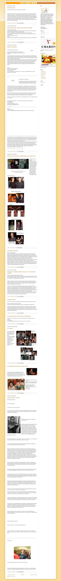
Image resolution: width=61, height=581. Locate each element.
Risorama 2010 (11, 7)
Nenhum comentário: (13, 42)
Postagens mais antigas (33, 574)
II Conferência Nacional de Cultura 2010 (17, 366)
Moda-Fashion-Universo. (13, 397)
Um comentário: (12, 247)
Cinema (42, 76)
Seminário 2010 (11, 299)
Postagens (43, 32)
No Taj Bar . (10, 328)
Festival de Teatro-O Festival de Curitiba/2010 (19, 316)
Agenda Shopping (12, 47)
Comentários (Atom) (12, 576)
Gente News (43, 75)
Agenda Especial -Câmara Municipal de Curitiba (19, 27)
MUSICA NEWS (43, 77)
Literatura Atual (43, 74)
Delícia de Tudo (43, 73)
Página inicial (22, 574)
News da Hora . (43, 78)
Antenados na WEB (12, 250)
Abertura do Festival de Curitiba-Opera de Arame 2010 (21, 156)
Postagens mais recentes (11, 574)
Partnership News (43, 72)
